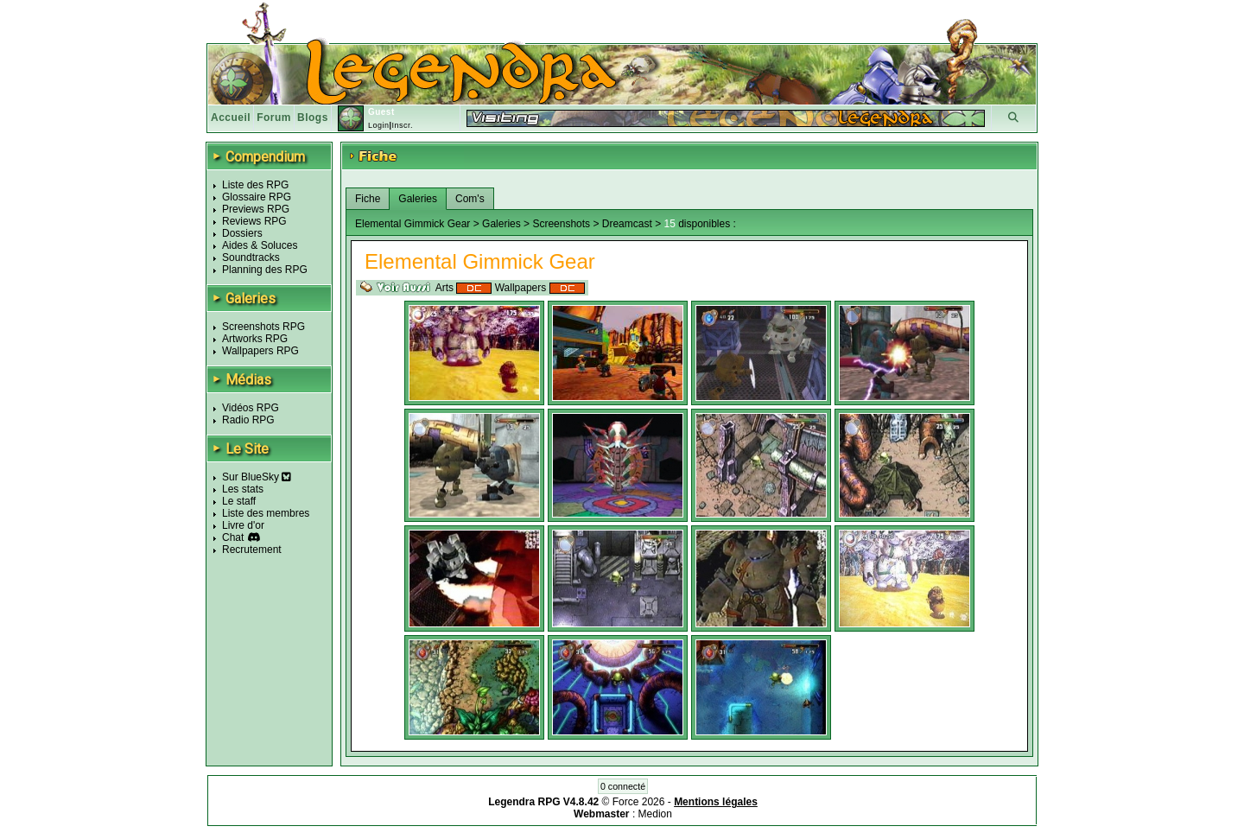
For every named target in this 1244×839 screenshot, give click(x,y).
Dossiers (242, 233)
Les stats (242, 489)
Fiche (367, 199)
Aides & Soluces (259, 245)
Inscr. (402, 125)
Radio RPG (248, 420)
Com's (470, 199)
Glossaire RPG (256, 197)
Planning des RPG (265, 270)
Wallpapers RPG (260, 351)
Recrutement (252, 549)
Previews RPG (255, 209)
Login (379, 125)
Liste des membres (265, 513)
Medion (655, 814)
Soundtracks (251, 257)
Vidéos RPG (250, 408)
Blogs (312, 117)
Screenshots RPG (263, 327)
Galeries (417, 199)
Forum (274, 117)
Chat (233, 537)
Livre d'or (243, 525)
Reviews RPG (254, 221)
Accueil (231, 117)
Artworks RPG (255, 339)
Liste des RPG (255, 185)
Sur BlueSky (256, 477)
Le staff (239, 501)
